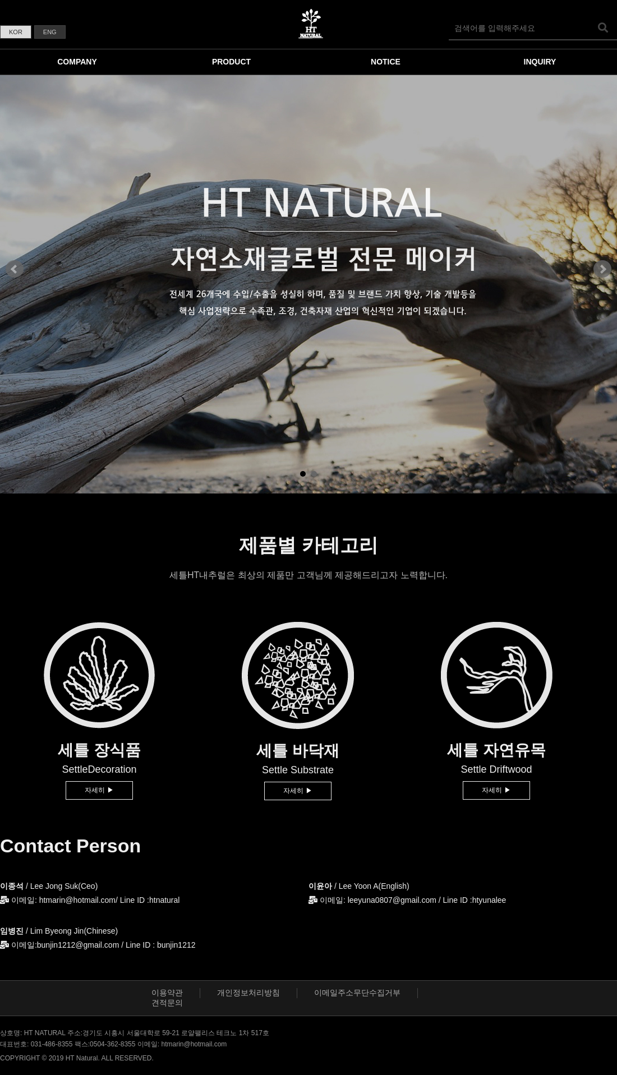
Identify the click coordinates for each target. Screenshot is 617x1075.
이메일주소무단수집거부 (357, 992)
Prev (15, 269)
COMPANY (77, 61)
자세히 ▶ (99, 790)
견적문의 (167, 1002)
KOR (15, 32)
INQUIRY (540, 61)
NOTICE (385, 61)
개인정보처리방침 (248, 992)
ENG (50, 32)
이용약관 (167, 992)
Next (602, 269)
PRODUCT (231, 61)
